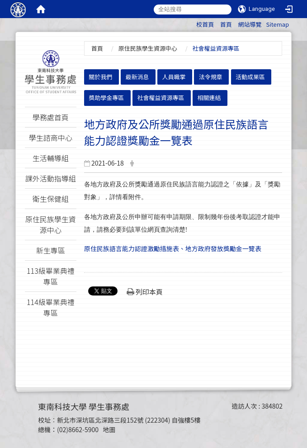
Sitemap (277, 24)
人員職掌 (174, 76)
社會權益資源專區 (160, 97)
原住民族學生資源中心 (147, 48)
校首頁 (205, 24)
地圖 (109, 429)
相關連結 (209, 97)
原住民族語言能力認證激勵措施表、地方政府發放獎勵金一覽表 (172, 248)
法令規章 (210, 76)
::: (191, 23)
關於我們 (100, 76)
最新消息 (137, 76)
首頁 (226, 24)
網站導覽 (249, 24)
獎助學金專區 (106, 97)
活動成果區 (250, 76)
